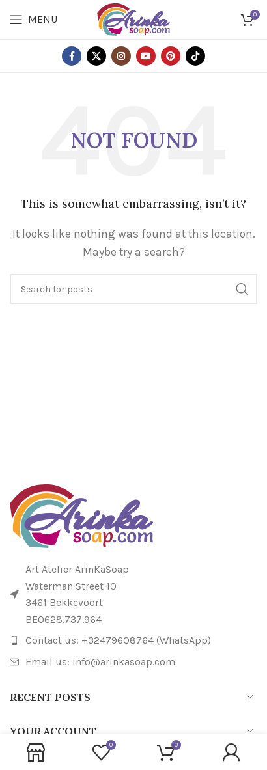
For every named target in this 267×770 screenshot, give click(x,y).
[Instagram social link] (121, 56)
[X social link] (96, 56)
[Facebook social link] (71, 56)
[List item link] (133, 640)
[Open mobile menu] (33, 20)
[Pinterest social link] (170, 56)
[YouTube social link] (146, 56)
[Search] (133, 289)
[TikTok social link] (195, 56)
